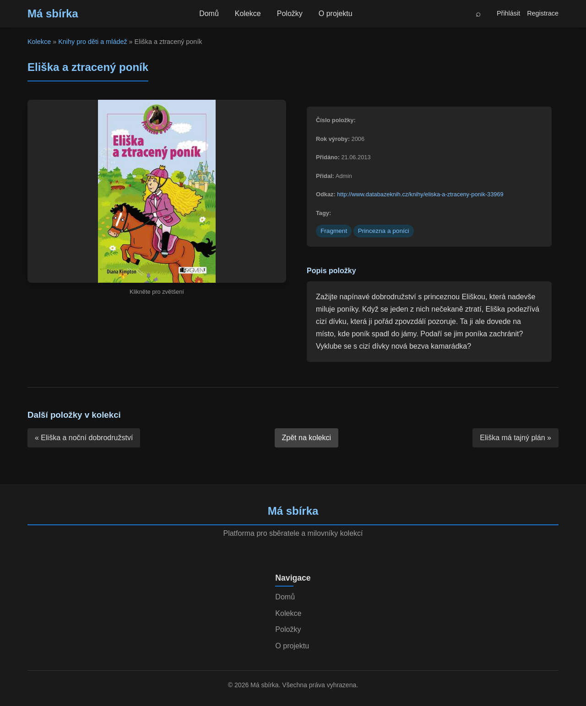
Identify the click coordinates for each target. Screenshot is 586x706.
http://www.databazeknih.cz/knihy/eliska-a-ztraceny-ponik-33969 (420, 194)
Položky (290, 13)
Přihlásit (508, 13)
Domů (209, 13)
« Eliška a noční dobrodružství (84, 438)
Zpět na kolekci (306, 438)
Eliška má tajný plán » (515, 438)
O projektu (336, 13)
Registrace (543, 13)
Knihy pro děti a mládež (92, 41)
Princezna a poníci (383, 230)
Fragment (333, 230)
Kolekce (248, 13)
